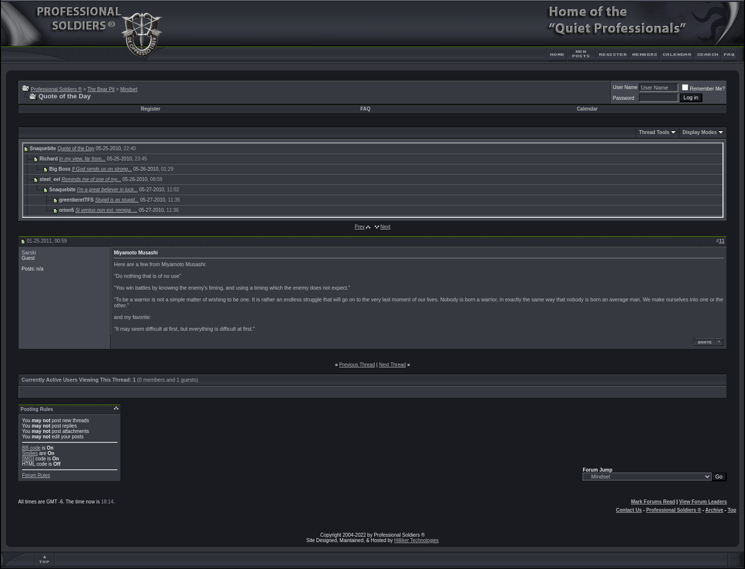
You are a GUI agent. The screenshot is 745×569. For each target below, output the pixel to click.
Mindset (128, 89)
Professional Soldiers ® (56, 89)
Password (623, 98)
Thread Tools (654, 132)
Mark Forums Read (653, 501)
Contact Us (629, 510)
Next (385, 226)
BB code (31, 448)
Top (731, 510)
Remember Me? (703, 88)
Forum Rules (36, 475)
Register (150, 109)
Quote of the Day (75, 148)
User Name (625, 87)
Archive (714, 510)
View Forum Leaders (703, 501)
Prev (360, 226)
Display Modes (699, 132)
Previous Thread (357, 364)
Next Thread (392, 364)
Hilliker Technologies (416, 540)
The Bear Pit (100, 89)
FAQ (366, 109)
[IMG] (28, 458)
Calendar (587, 109)
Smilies (30, 453)
